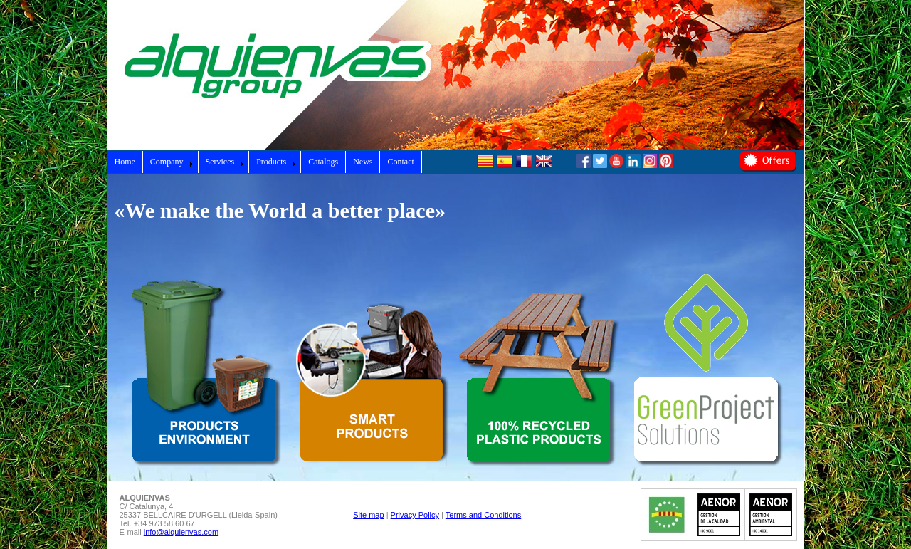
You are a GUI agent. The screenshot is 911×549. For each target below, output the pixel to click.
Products (276, 162)
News (362, 162)
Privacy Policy (415, 515)
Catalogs (323, 162)
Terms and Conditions (483, 515)
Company (172, 162)
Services (225, 162)
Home (125, 162)
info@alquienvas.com (181, 532)
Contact (400, 162)
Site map (368, 515)
